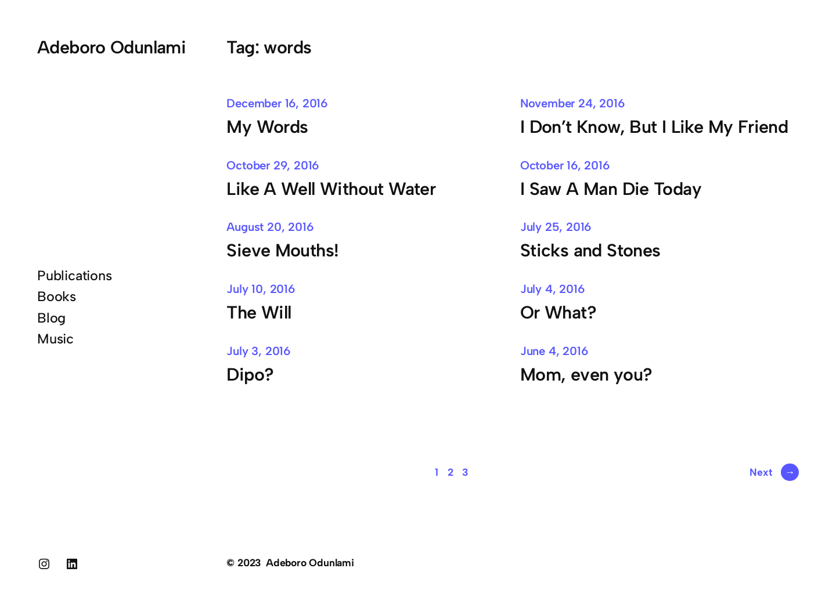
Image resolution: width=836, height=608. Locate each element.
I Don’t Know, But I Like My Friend (654, 127)
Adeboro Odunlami (111, 47)
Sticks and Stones (590, 250)
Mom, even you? (588, 374)
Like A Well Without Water (330, 189)
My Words (269, 127)
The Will (258, 312)
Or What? (558, 312)
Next (774, 472)
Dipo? (249, 374)
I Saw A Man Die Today (610, 189)
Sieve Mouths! (282, 250)
